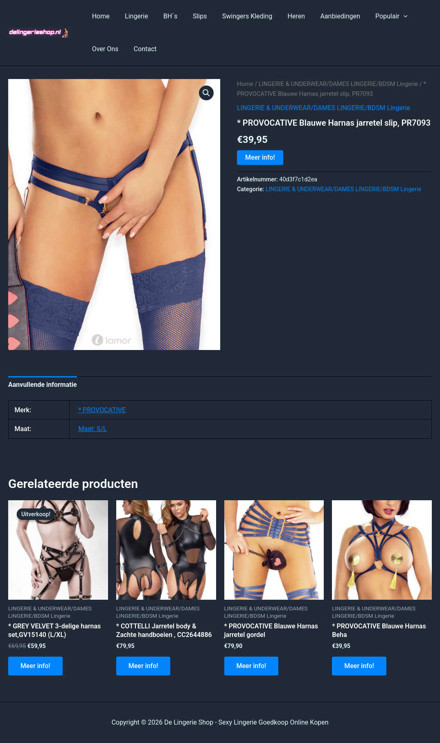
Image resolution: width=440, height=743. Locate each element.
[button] (206, 93)
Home (99, 16)
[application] (387, 16)
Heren (284, 16)
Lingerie (133, 16)
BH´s (165, 16)
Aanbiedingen (326, 16)
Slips (192, 16)
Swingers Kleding (237, 16)
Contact (142, 49)
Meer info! (260, 157)
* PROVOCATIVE (102, 410)
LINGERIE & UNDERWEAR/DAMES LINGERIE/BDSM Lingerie (338, 84)
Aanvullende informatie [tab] (42, 384)
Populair (375, 16)
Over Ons (104, 49)
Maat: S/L (92, 429)
